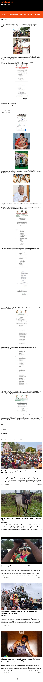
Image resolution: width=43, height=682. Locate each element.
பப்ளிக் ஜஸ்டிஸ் (7, 2)
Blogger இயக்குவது (21, 678)
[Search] (38, 2)
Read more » (39, 484)
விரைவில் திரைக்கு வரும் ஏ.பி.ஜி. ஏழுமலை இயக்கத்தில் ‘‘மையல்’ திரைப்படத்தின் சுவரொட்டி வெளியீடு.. (21, 660)
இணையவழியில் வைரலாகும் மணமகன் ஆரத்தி (15, 566)
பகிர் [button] (39, 424)
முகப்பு (3, 7)
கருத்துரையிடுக (4, 433)
